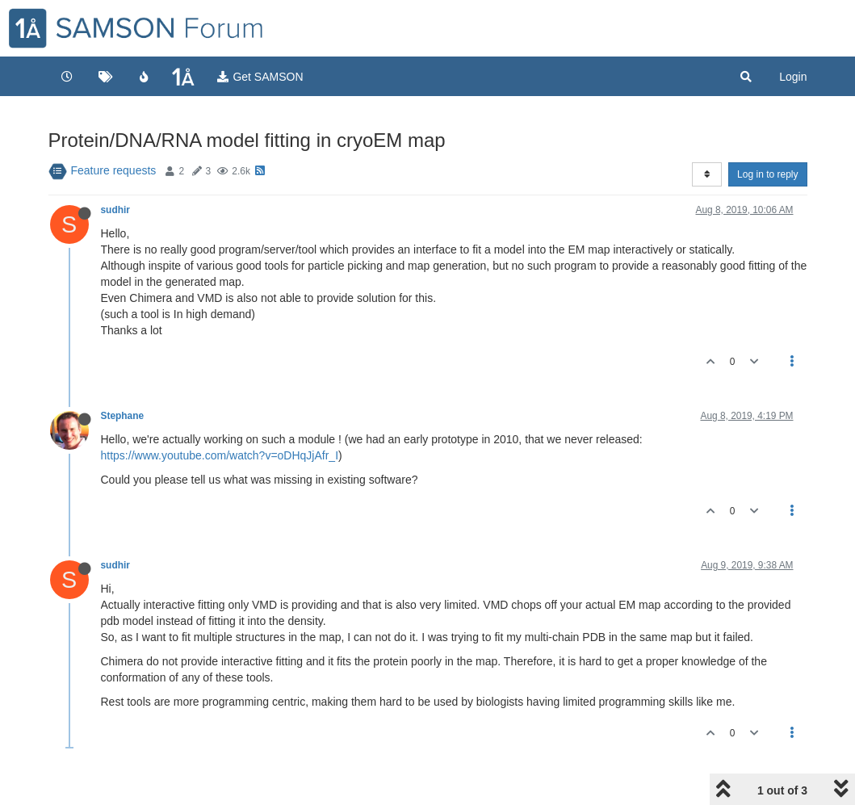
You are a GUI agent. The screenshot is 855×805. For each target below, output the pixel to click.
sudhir (115, 210)
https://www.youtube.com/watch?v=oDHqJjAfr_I (220, 455)
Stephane (123, 415)
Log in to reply (767, 174)
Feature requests (114, 170)
